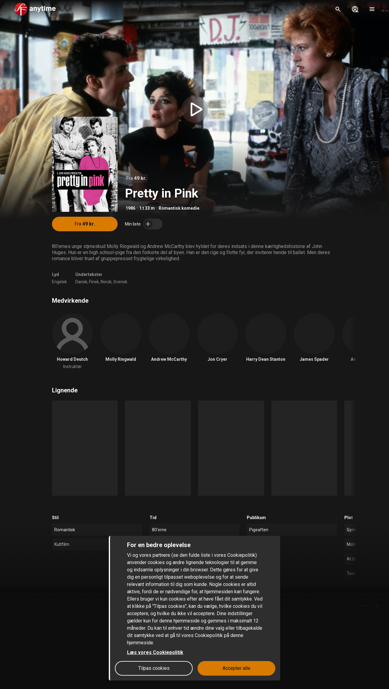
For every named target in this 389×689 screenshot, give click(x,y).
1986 (130, 208)
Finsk (94, 281)
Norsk (106, 281)
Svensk (120, 281)
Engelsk (59, 281)
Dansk (81, 281)
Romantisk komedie (179, 208)
